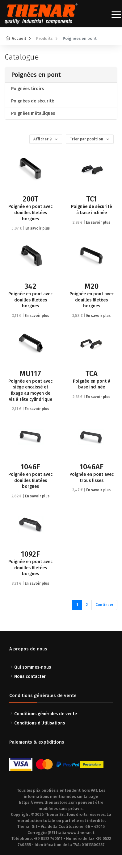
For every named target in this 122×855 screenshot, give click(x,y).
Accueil (19, 38)
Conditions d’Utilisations (39, 723)
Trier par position (87, 139)
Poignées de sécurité (32, 101)
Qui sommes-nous (32, 667)
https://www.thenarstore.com (48, 802)
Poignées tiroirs (27, 88)
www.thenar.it (81, 832)
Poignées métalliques (33, 113)
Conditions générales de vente (45, 713)
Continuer (104, 605)
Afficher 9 (43, 139)
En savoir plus (37, 228)
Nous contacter (30, 676)
